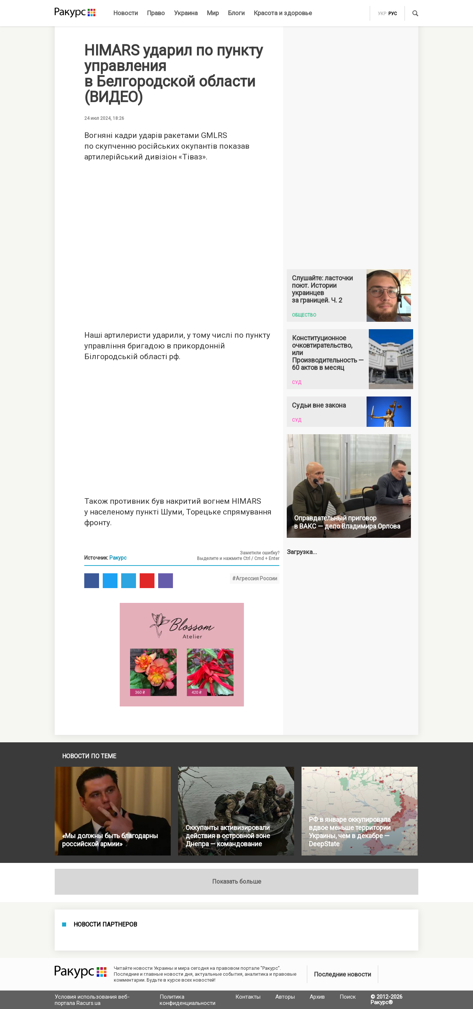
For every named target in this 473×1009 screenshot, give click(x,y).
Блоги (236, 13)
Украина (186, 13)
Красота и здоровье (283, 13)
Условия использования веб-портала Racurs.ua (92, 999)
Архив (317, 996)
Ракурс (117, 558)
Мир (213, 13)
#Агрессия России (254, 578)
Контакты (248, 996)
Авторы (285, 996)
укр (382, 13)
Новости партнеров (105, 925)
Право (156, 13)
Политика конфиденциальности (187, 999)
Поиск (348, 996)
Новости (125, 13)
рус (392, 13)
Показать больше (236, 881)
